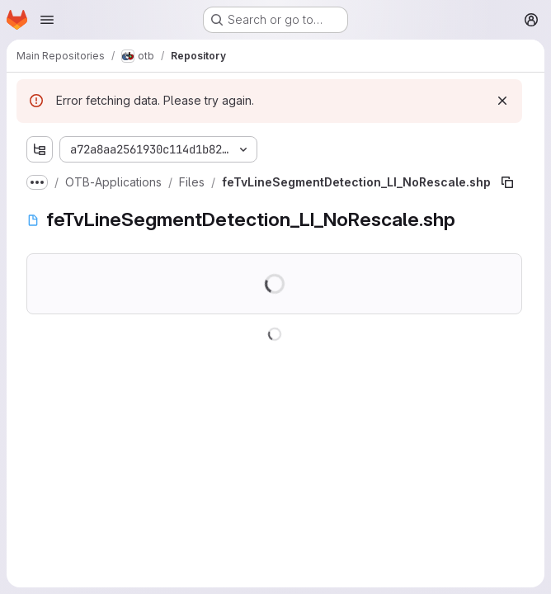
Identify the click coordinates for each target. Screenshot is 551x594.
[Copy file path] (507, 182)
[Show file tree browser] (39, 149)
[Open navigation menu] (47, 20)
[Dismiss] (502, 101)
